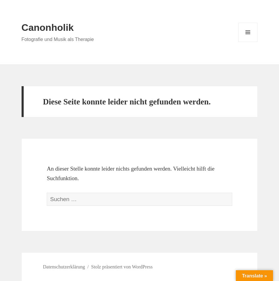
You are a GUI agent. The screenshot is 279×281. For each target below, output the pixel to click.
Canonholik (48, 27)
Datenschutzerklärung (64, 266)
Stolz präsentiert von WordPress (122, 266)
